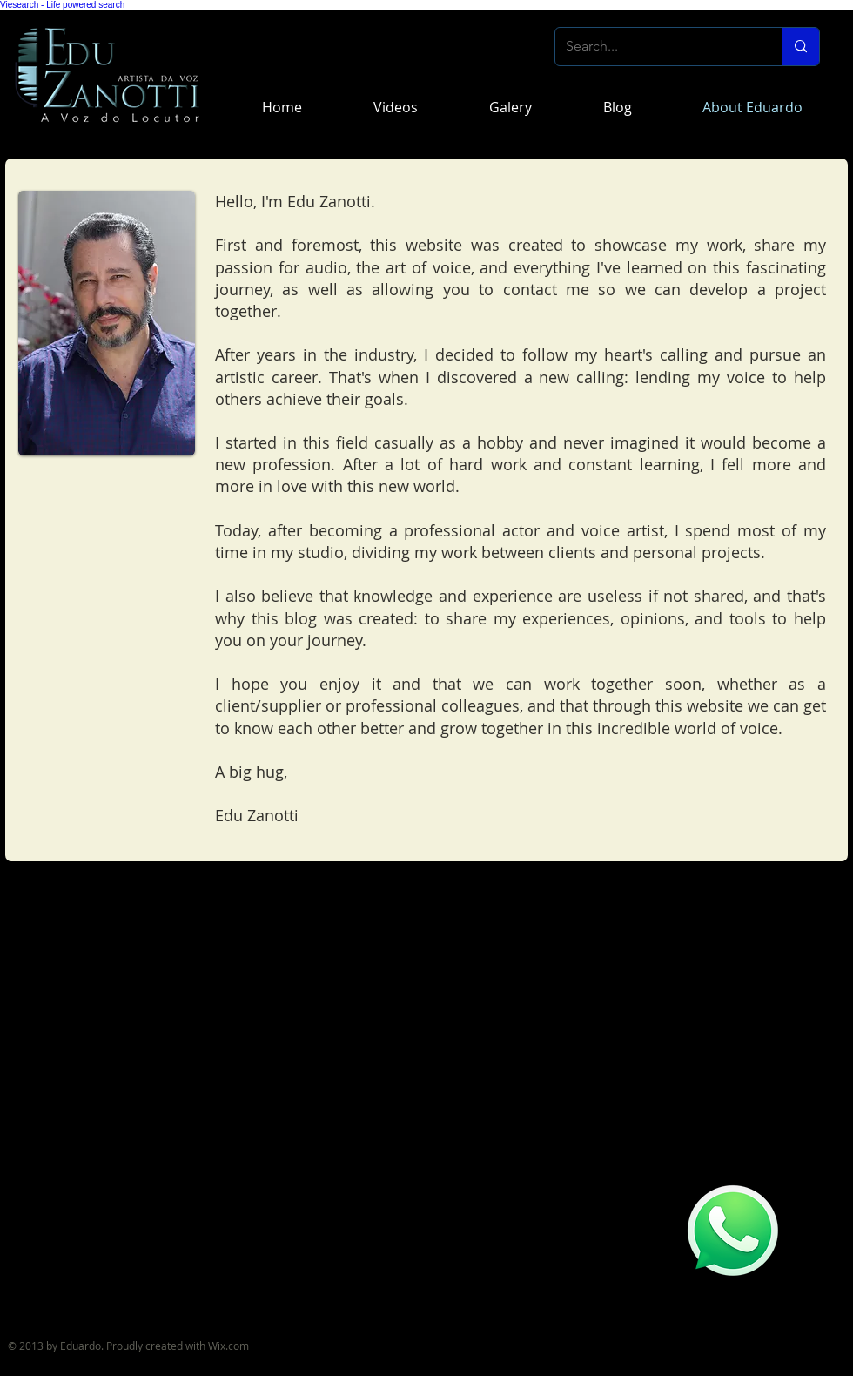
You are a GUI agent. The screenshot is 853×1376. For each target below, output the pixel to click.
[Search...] (655, 46)
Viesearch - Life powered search (62, 5)
